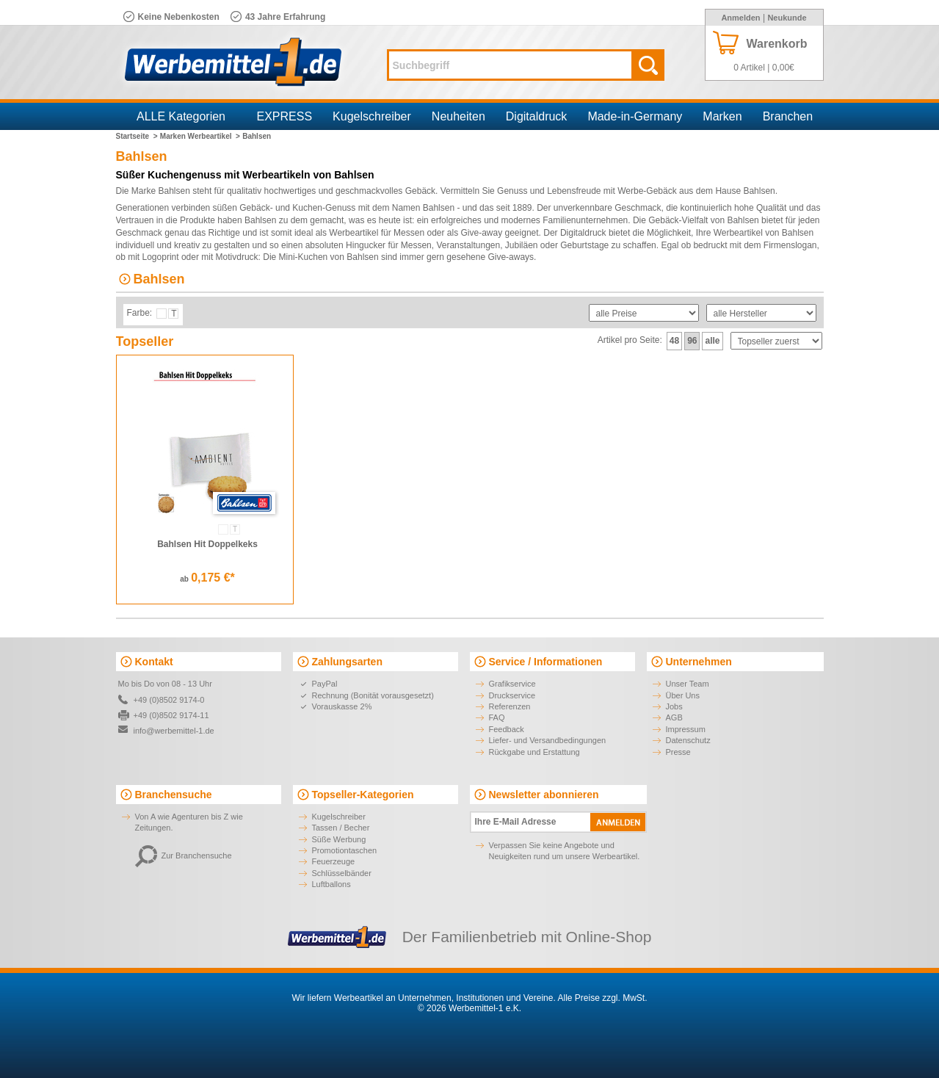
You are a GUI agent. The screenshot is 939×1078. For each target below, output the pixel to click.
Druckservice (512, 695)
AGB (674, 717)
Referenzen (510, 706)
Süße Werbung (339, 839)
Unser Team (687, 683)
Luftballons (331, 884)
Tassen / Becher (341, 827)
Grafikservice (512, 683)
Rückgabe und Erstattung (534, 752)
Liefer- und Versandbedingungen (547, 740)
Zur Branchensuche (183, 855)
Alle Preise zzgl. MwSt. (602, 998)
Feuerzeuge (333, 861)
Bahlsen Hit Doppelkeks (207, 544)
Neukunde (786, 17)
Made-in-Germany (634, 116)
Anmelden (740, 17)
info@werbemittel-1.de (174, 730)
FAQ (497, 717)
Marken (722, 116)
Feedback (506, 729)
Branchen (788, 116)
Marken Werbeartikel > (200, 136)
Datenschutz (688, 740)
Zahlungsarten (347, 662)
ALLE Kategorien (181, 116)
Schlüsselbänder (341, 873)
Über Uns (683, 695)
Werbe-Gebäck (646, 191)
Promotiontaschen (344, 850)
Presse (678, 752)
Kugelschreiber (372, 116)
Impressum (686, 729)
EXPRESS (285, 116)
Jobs (674, 706)
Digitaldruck (537, 116)
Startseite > (137, 136)
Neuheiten (458, 116)
